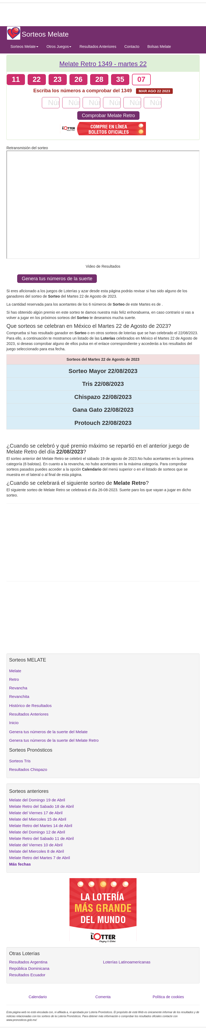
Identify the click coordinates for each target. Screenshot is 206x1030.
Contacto (131, 46)
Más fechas (20, 864)
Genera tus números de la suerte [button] (57, 278)
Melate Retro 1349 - (103, 63)
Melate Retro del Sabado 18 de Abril (41, 806)
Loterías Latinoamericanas (126, 962)
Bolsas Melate (159, 46)
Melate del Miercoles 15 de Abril (37, 819)
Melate (15, 670)
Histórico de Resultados (30, 705)
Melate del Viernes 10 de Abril (35, 845)
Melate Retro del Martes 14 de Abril (40, 825)
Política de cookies (168, 997)
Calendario (38, 997)
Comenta (103, 997)
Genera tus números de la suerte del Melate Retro (54, 740)
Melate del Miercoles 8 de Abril (36, 851)
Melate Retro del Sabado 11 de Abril (41, 838)
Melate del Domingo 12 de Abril (37, 832)
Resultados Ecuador (27, 975)
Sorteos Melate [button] (24, 46)
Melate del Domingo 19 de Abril (37, 800)
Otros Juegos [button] (58, 46)
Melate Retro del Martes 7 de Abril (39, 857)
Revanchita (19, 696)
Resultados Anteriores (97, 46)
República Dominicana (29, 968)
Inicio (14, 722)
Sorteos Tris (20, 761)
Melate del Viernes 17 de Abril (35, 812)
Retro (14, 679)
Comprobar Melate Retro (108, 115)
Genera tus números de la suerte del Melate (48, 731)
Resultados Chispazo (28, 769)
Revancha (18, 688)
